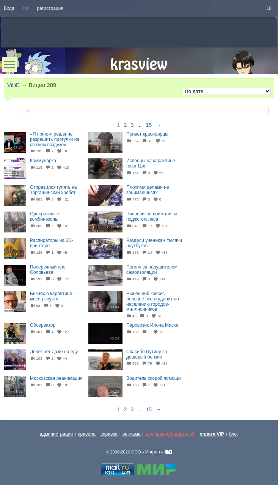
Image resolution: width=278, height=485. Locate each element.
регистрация (50, 8)
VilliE (13, 85)
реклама (132, 434)
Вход (9, 8)
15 (149, 125)
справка (109, 434)
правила (87, 434)
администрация (56, 434)
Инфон (152, 452)
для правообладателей (170, 434)
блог (234, 434)
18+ (270, 8)
